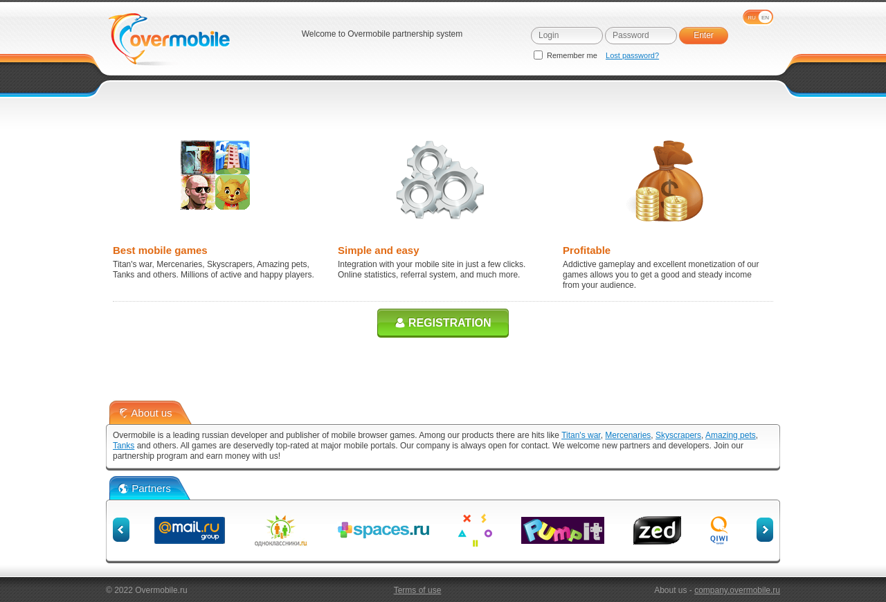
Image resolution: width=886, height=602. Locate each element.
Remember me (566, 55)
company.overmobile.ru (737, 590)
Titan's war (581, 435)
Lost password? (632, 55)
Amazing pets (730, 435)
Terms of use (418, 590)
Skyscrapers (678, 435)
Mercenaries (628, 435)
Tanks (123, 445)
